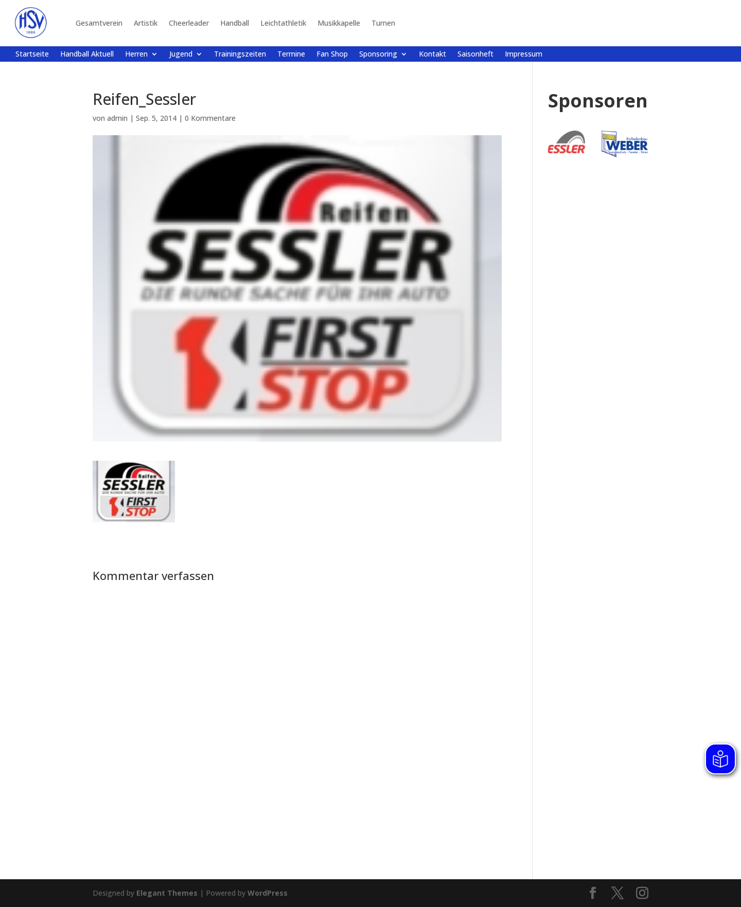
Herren (136, 54)
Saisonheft (475, 54)
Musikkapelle (338, 23)
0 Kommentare (210, 118)
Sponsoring (378, 54)
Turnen (383, 23)
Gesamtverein (99, 23)
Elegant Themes (167, 893)
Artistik (145, 23)
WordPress (268, 893)
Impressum (523, 54)
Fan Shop (332, 54)
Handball (234, 23)
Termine (291, 54)
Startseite (32, 54)
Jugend (180, 54)
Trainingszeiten (240, 54)
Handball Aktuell (87, 54)
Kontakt (432, 54)
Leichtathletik (283, 23)
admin (117, 118)
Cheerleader (189, 23)
